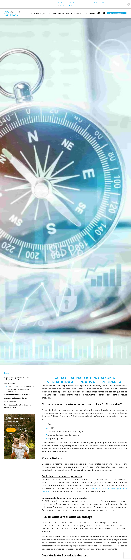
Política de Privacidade (102, 3)
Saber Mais (11, 430)
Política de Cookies (65, 6)
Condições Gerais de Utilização (64, 3)
